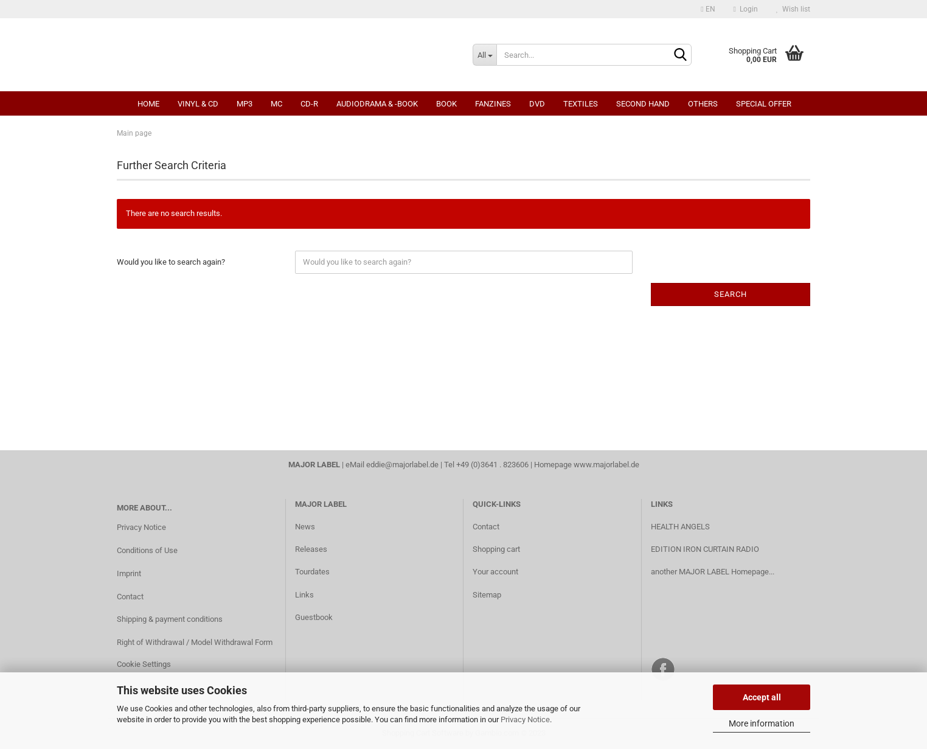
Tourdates (312, 571)
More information (761, 723)
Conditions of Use (147, 550)
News (305, 526)
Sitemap (487, 594)
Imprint (129, 573)
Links (304, 594)
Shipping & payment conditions (170, 619)
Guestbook (314, 617)
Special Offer (763, 103)
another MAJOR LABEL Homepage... (712, 571)
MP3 (244, 103)
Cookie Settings (144, 664)
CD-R (309, 103)
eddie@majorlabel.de (402, 464)
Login (746, 9)
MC (276, 103)
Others (703, 103)
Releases (311, 549)
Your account (495, 571)
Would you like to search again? (171, 262)
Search (730, 294)
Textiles (580, 103)
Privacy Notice (525, 719)
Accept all (762, 697)
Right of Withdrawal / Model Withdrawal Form (195, 642)
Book (446, 103)
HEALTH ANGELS (680, 526)
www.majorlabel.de (606, 464)
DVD (537, 103)
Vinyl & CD (198, 103)
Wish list (793, 9)
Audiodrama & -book (377, 103)
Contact (130, 596)
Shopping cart (496, 549)
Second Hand (643, 103)
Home (148, 103)
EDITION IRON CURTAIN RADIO (705, 549)
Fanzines (493, 103)
